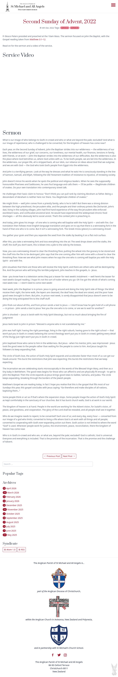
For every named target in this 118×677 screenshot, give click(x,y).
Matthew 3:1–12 (37, 39)
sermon (74, 28)
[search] (48, 464)
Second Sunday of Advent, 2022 (59, 22)
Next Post (69, 456)
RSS (21, 549)
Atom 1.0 (10, 549)
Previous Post (52, 456)
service (64, 28)
